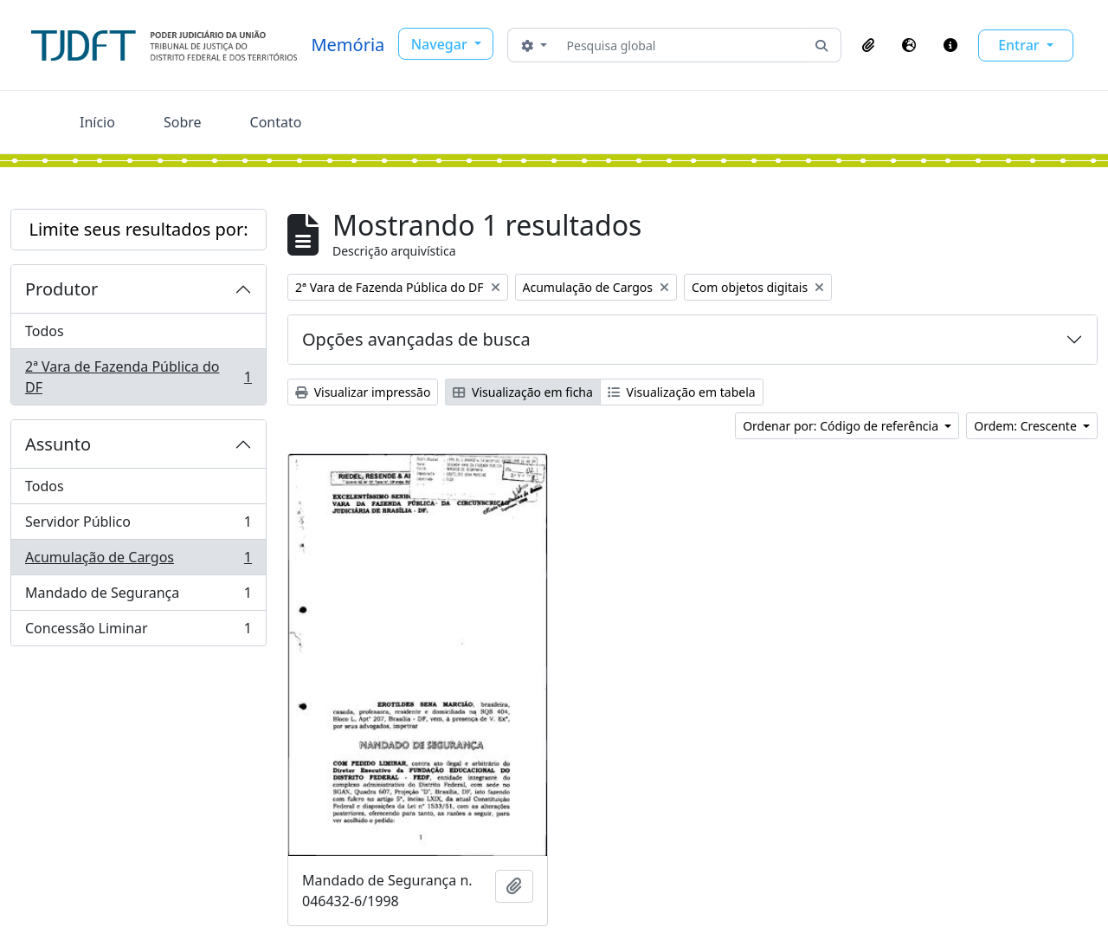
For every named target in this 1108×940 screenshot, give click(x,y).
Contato (276, 122)
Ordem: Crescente (1026, 426)
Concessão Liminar (138, 631)
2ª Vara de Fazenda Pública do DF (138, 377)
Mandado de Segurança (138, 596)
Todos (44, 330)
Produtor (61, 289)
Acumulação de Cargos (138, 561)
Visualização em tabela (682, 392)
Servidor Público (138, 525)
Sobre (183, 122)
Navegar (441, 44)
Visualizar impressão (362, 392)
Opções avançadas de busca (416, 339)
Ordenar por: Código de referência (842, 426)
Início (97, 122)
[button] (868, 45)
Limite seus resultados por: (138, 229)
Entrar (1020, 45)
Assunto (58, 444)
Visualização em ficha (523, 392)
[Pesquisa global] (681, 45)
